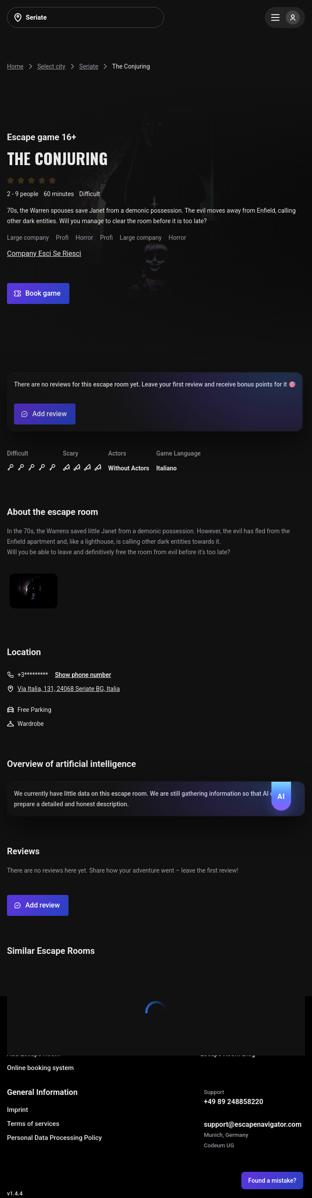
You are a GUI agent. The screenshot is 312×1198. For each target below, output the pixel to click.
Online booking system (40, 1068)
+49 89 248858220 (233, 1102)
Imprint (17, 1110)
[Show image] (33, 591)
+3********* (32, 674)
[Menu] (285, 17)
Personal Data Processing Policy (54, 1138)
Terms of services (33, 1124)
